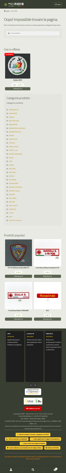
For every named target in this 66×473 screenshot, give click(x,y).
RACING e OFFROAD (15, 187)
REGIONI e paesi (14, 191)
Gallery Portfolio (52, 448)
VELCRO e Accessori (15, 220)
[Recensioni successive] (35, 385)
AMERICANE (13, 113)
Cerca (33, 470)
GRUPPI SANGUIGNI (15, 154)
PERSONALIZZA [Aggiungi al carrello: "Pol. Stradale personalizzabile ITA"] (18, 276)
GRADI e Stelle (13, 147)
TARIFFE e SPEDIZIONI (37, 456)
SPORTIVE (12, 209)
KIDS (10, 161)
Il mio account (11, 470)
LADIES (11, 165)
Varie (10, 217)
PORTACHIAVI (13, 183)
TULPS (11, 213)
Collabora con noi (33, 408)
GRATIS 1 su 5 (13, 150)
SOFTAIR (12, 202)
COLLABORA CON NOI (11, 456)
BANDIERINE (13, 124)
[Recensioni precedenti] (30, 385)
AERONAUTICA (14, 110)
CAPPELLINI (13, 139)
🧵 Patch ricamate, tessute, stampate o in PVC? (33, 434)
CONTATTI (37, 459)
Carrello (50, 468)
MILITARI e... (13, 172)
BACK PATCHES (14, 121)
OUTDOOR (12, 180)
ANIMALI (12, 117)
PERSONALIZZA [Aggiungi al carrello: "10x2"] (47, 319)
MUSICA (11, 176)
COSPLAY (12, 143)
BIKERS (11, 135)
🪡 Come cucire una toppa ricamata (33, 443)
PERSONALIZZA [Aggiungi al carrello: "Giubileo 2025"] (17, 89)
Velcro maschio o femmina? (16, 439)
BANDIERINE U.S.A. (15, 132)
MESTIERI (12, 169)
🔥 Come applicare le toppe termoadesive (45, 439)
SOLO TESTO (13, 206)
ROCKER (12, 194)
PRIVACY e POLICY (49, 456)
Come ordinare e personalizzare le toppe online (24, 448)
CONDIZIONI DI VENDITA (23, 456)
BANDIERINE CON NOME (17, 128)
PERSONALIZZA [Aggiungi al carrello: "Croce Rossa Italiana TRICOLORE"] (18, 319)
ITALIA (11, 158)
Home (8, 11)
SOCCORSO (12, 198)
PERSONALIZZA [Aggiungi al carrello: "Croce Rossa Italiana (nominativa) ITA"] (47, 276)
